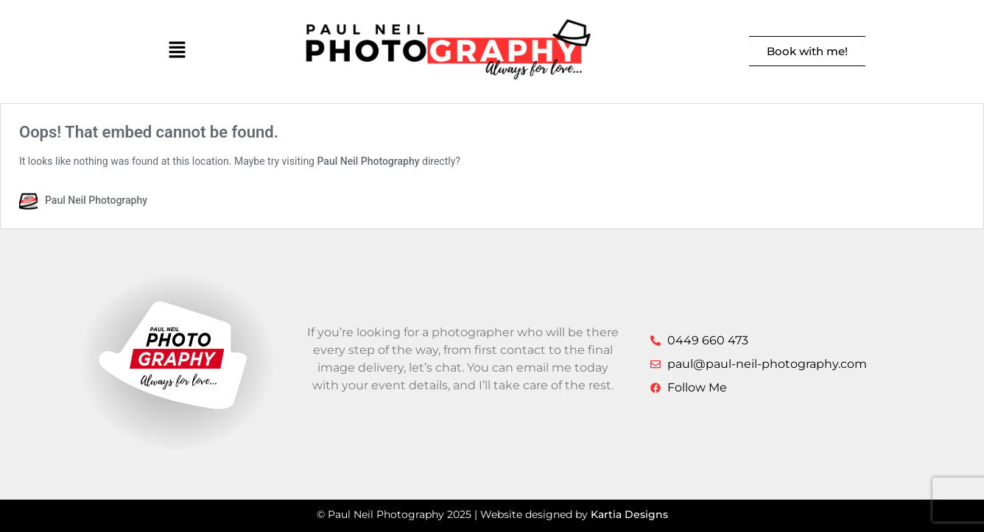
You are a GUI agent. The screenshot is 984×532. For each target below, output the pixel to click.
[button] (177, 51)
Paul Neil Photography (368, 161)
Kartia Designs (629, 514)
